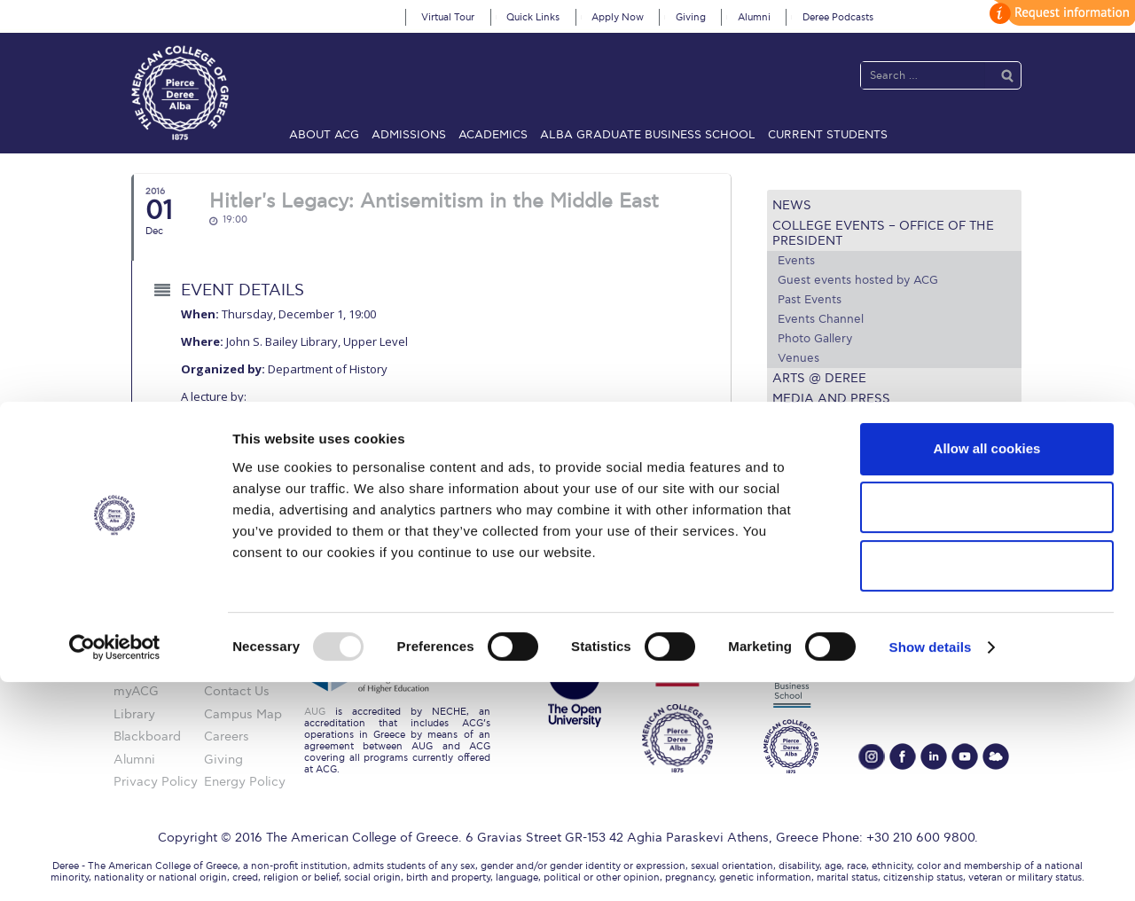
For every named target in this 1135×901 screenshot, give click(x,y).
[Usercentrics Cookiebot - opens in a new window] (114, 866)
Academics (493, 135)
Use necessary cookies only (987, 784)
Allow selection (986, 725)
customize (1059, 13)
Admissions (409, 135)
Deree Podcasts (837, 17)
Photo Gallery (815, 339)
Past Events (809, 300)
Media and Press (831, 398)
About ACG (324, 135)
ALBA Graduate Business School (647, 135)
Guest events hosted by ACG (858, 280)
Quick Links (533, 17)
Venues (798, 358)
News (791, 205)
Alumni (754, 17)
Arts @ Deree (819, 378)
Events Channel (821, 319)
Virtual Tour (447, 17)
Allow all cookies (987, 667)
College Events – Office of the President (883, 233)
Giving (691, 17)
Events (796, 261)
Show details (930, 866)
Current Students (828, 135)
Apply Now (617, 17)
